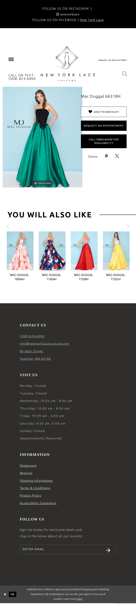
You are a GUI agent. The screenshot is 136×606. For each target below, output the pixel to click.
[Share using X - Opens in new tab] (117, 156)
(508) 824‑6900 (32, 336)
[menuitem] (11, 59)
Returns (26, 473)
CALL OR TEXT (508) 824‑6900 (22, 77)
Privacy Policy (30, 495)
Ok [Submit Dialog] (13, 596)
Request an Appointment (104, 125)
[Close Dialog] (5, 597)
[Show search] (124, 74)
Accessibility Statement (38, 503)
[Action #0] (20, 250)
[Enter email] (68, 551)
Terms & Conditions (35, 488)
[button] (11, 59)
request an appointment (113, 60)
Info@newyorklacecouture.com (44, 343)
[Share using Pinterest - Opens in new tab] (106, 156)
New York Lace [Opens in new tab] (92, 20)
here (79, 601)
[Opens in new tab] (68, 14)
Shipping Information (36, 480)
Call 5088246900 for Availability (104, 141)
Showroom (28, 465)
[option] (20, 256)
